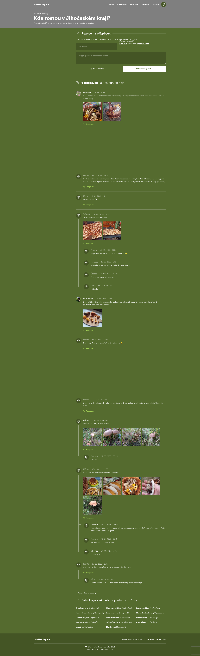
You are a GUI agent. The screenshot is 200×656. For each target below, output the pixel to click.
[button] (97, 69)
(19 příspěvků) (119, 622)
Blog (164, 639)
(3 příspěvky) (90, 613)
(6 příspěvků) (87, 608)
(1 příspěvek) (117, 613)
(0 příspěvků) (119, 608)
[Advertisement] (53, 69)
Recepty (145, 4)
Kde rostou (122, 4)
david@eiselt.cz (107, 649)
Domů (111, 4)
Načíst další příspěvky (87, 593)
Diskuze (155, 4)
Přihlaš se (123, 44)
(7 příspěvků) (150, 613)
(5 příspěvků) (148, 608)
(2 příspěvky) (147, 618)
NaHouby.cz (41, 4)
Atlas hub (134, 4)
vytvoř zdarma (143, 44)
